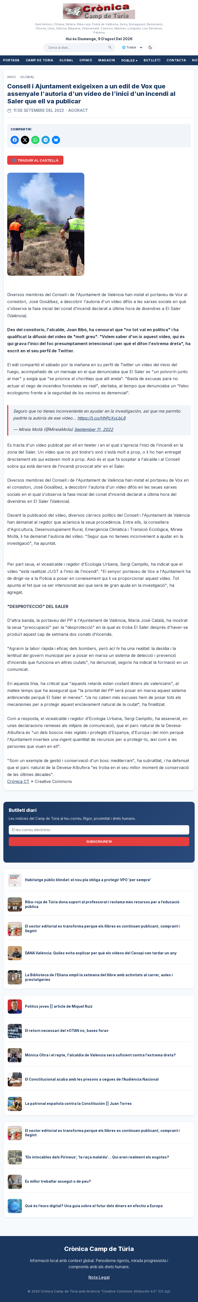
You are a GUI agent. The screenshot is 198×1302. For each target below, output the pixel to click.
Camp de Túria (39, 60)
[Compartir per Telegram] (46, 140)
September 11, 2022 (93, 429)
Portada (11, 60)
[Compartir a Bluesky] (56, 140)
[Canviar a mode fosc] (150, 47)
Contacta (176, 60)
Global (66, 60)
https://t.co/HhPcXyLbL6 (101, 418)
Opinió (85, 60)
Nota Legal (99, 1277)
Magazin (106, 60)
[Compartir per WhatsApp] (35, 140)
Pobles (129, 60)
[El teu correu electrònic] (99, 829)
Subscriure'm (99, 842)
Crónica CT (18, 781)
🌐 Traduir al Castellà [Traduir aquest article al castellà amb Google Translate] (35, 160)
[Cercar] (110, 47)
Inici (11, 77)
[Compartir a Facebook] (15, 140)
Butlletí (152, 60)
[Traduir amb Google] (130, 47)
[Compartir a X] (25, 140)
